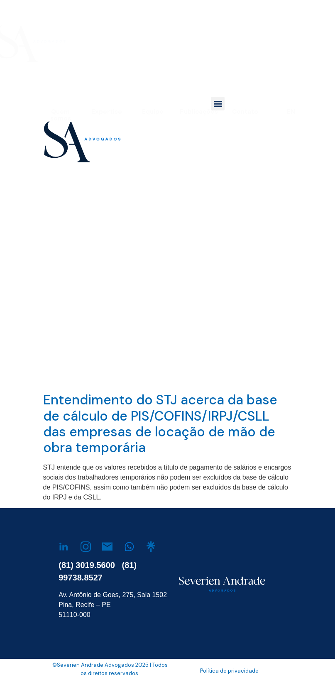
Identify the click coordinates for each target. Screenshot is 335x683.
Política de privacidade (229, 670)
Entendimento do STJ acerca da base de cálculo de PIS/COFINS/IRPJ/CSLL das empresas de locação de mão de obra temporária (160, 423)
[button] (218, 103)
